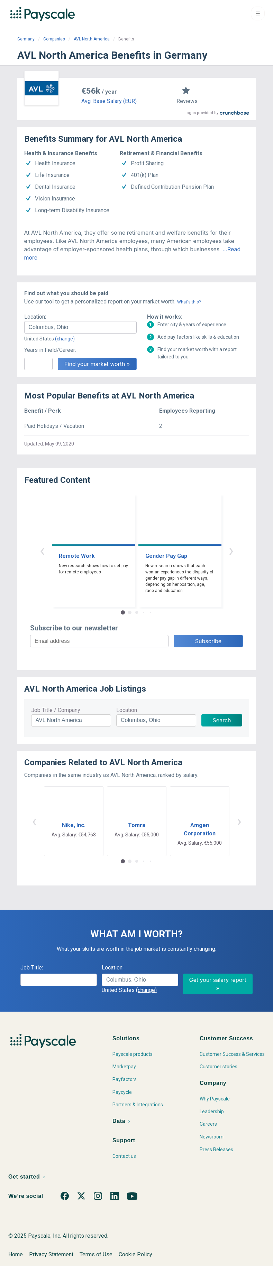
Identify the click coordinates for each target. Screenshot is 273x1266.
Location (126, 710)
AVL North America (92, 39)
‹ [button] (42, 550)
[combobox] (80, 327)
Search (221, 720)
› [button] (231, 550)
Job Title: (31, 967)
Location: (35, 316)
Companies (54, 39)
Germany (26, 39)
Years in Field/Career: (50, 350)
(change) (65, 338)
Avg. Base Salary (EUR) (109, 101)
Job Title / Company (55, 710)
